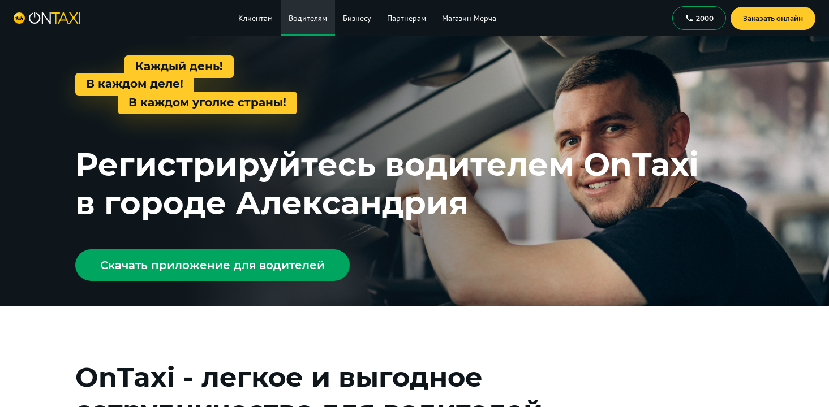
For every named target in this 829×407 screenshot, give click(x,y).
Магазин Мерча (469, 18)
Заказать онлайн (773, 18)
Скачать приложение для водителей (212, 265)
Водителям (308, 18)
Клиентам (255, 18)
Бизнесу (357, 18)
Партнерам (406, 18)
